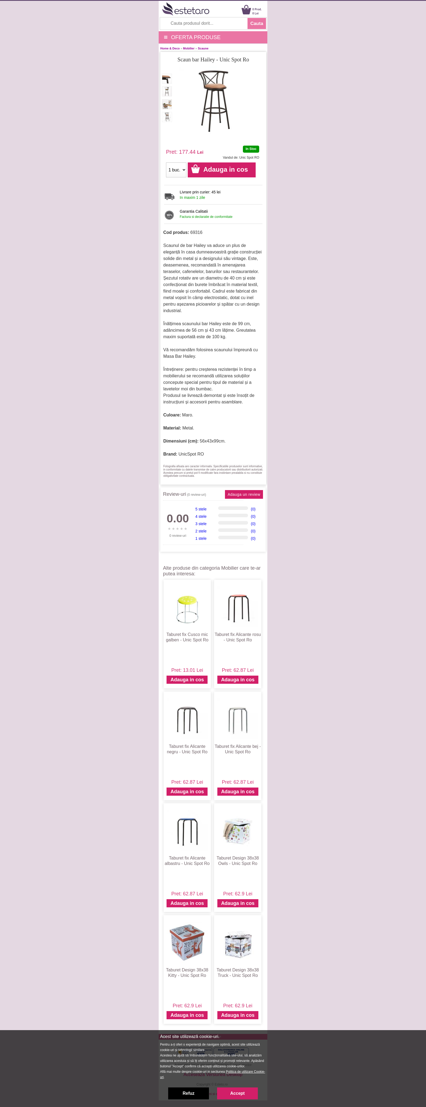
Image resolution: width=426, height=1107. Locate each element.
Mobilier (189, 48)
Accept (237, 1093)
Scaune (203, 48)
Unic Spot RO (249, 157)
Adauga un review (244, 494)
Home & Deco (170, 48)
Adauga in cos (187, 679)
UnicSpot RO (191, 454)
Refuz (189, 1093)
